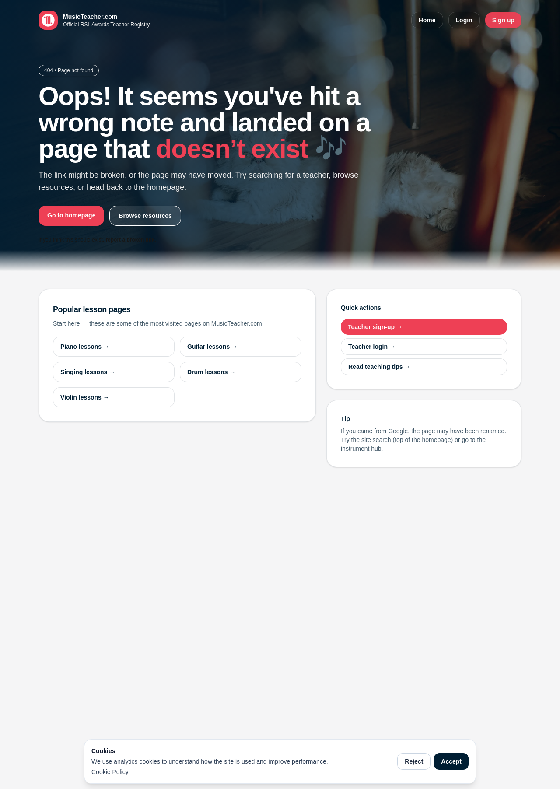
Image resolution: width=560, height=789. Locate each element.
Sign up (503, 20)
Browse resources (145, 215)
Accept (451, 761)
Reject (414, 761)
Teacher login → (372, 346)
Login (464, 20)
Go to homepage (71, 215)
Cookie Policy (110, 771)
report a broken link (129, 240)
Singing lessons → (87, 371)
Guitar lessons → (212, 346)
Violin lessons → (84, 397)
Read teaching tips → (379, 366)
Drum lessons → (211, 371)
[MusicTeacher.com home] (94, 20)
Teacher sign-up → (375, 326)
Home (427, 20)
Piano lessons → (84, 346)
